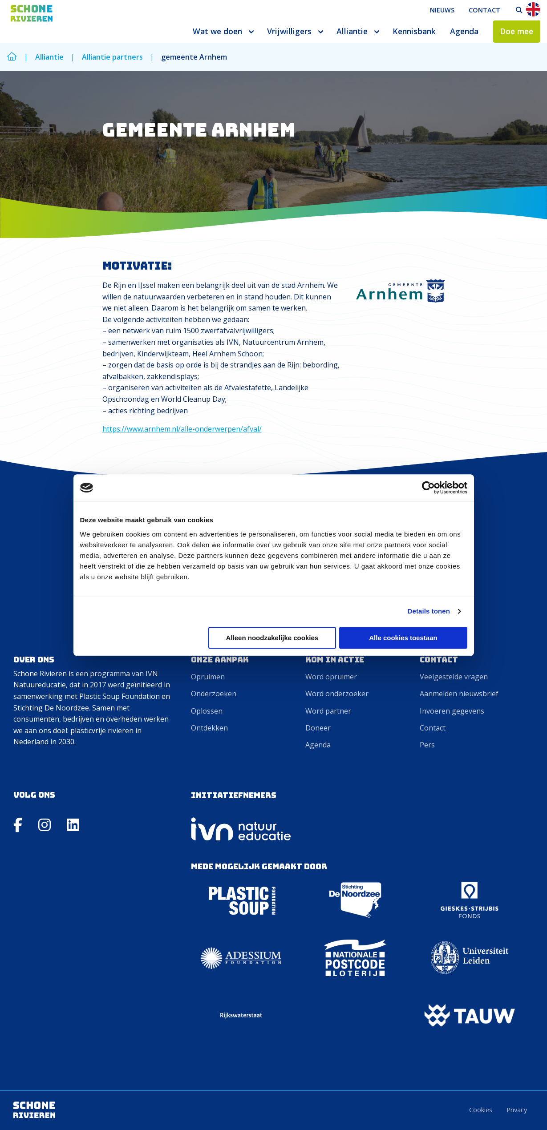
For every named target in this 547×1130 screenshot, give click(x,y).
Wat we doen (217, 31)
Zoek (519, 10)
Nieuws (442, 10)
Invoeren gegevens (452, 711)
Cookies (480, 1110)
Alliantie (352, 31)
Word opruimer (331, 677)
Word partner (328, 711)
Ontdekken (209, 728)
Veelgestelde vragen (454, 677)
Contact (484, 10)
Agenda (464, 31)
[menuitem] (442, 10)
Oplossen (207, 711)
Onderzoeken (213, 693)
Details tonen (429, 611)
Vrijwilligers (289, 31)
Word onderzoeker (337, 693)
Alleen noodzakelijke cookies (272, 638)
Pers (427, 745)
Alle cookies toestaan (403, 638)
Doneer (318, 728)
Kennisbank (414, 31)
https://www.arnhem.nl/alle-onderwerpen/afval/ (182, 429)
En (533, 9)
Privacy (516, 1110)
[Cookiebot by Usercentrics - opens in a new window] (428, 487)
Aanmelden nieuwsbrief (459, 693)
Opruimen (208, 677)
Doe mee (516, 31)
